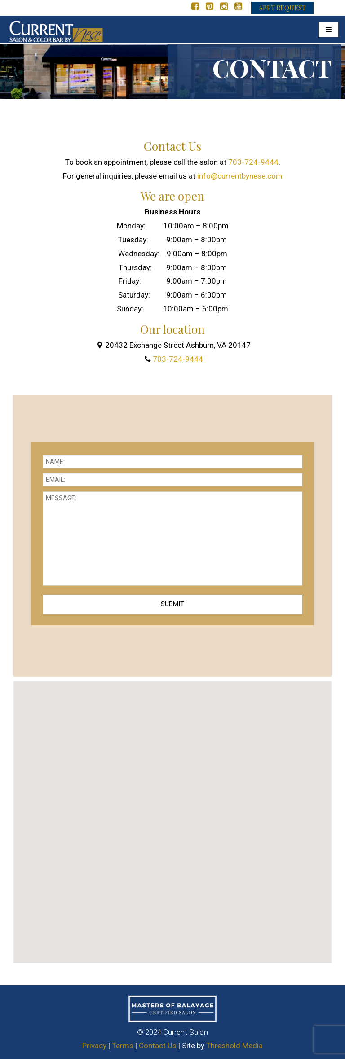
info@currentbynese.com (240, 175)
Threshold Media (234, 1045)
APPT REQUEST (282, 8)
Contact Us (158, 1045)
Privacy (94, 1045)
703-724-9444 (253, 162)
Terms (122, 1045)
